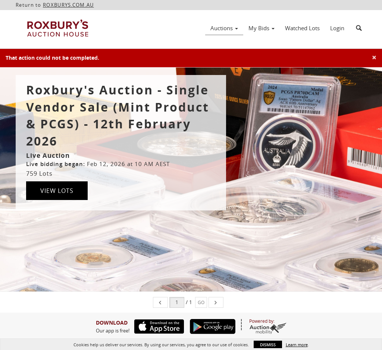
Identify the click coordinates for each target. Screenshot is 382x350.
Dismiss (268, 344)
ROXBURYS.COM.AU (68, 4)
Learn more (297, 344)
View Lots (56, 191)
